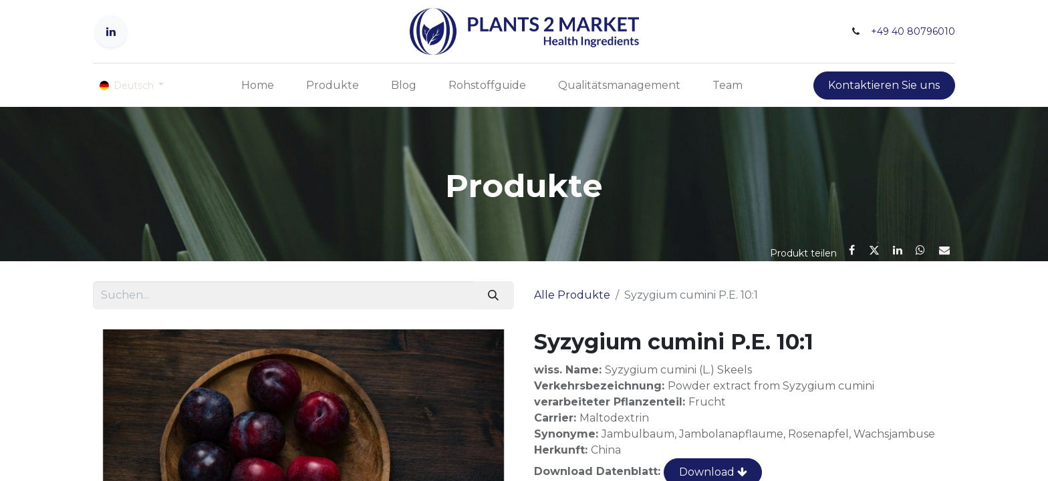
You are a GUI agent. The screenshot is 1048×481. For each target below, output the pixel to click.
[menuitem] (257, 85)
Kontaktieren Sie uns (884, 85)
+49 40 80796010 (913, 31)
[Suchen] (493, 295)
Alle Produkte (572, 295)
